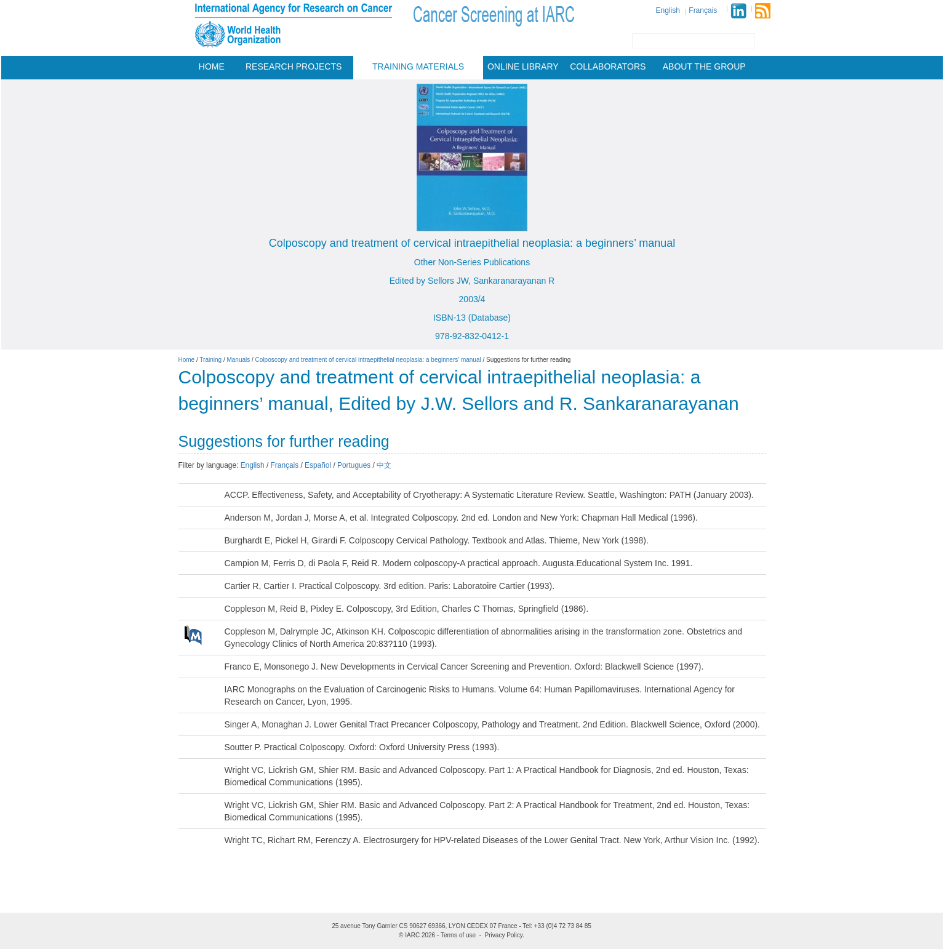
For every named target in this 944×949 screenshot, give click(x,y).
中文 (384, 465)
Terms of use (458, 935)
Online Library (523, 66)
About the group (704, 66)
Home (212, 66)
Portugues (353, 465)
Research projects (294, 66)
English (668, 10)
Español (318, 465)
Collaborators (608, 66)
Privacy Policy (504, 935)
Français (703, 10)
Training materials (418, 66)
